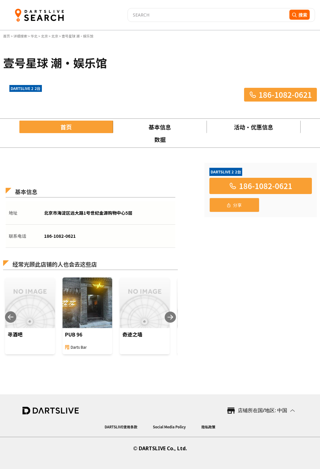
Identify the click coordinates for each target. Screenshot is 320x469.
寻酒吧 (15, 334)
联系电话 (17, 236)
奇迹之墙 (132, 334)
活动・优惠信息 (253, 127)
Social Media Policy (169, 426)
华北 (34, 35)
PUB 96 (73, 334)
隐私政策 (208, 426)
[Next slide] (170, 317)
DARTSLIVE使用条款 (121, 426)
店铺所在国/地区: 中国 (262, 410)
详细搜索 (20, 35)
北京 (44, 35)
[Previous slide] (10, 317)
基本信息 (160, 127)
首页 (7, 35)
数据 (160, 139)
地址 (13, 213)
